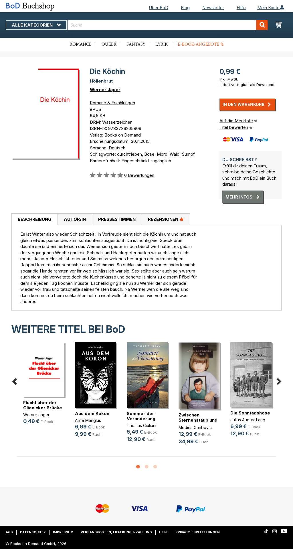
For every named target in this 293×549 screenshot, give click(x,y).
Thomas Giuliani (141, 425)
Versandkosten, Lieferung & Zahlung (116, 532)
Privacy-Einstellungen (197, 532)
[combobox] (168, 25)
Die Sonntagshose (250, 413)
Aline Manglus (88, 420)
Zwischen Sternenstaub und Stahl (198, 420)
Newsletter (213, 7)
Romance (81, 45)
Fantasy (135, 45)
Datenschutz (33, 532)
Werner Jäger (105, 89)
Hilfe (241, 7)
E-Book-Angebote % (201, 45)
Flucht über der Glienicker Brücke (42, 405)
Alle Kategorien (36, 25)
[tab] (34, 219)
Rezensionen (166, 219)
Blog (185, 7)
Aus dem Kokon (92, 413)
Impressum (63, 532)
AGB (9, 532)
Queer (109, 45)
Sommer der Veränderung (141, 416)
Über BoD (158, 7)
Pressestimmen (117, 219)
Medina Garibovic (195, 427)
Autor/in (75, 219)
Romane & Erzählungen (112, 102)
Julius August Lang (247, 419)
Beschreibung (35, 219)
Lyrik (161, 45)
